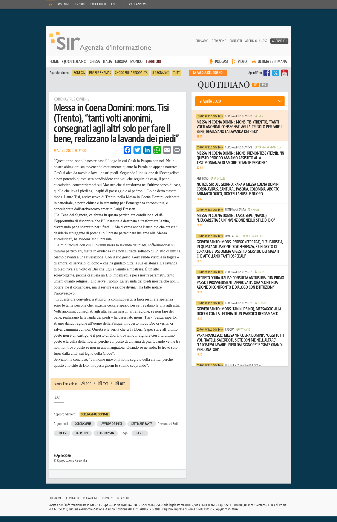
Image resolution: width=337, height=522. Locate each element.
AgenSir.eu (279, 41)
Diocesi (62, 434)
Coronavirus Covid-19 (94, 415)
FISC (113, 4)
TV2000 (80, 4)
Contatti (236, 41)
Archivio (251, 41)
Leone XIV (78, 73)
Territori (153, 61)
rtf (122, 384)
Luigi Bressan (105, 434)
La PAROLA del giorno (207, 73)
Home (54, 61)
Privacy (107, 503)
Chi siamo (202, 41)
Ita (255, 85)
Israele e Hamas (100, 73)
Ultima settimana (269, 61)
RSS (265, 41)
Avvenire (63, 4)
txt (105, 384)
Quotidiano (74, 62)
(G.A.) (57, 398)
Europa (121, 61)
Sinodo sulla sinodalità (131, 73)
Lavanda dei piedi (111, 424)
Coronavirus (83, 424)
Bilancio (123, 503)
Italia (107, 61)
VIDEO (242, 61)
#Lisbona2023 (160, 73)
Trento (139, 434)
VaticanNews (138, 4)
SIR (50, 4)
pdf (88, 384)
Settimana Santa (141, 424)
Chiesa (95, 61)
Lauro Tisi (82, 434)
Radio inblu (98, 4)
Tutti (176, 73)
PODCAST (221, 61)
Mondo (136, 61)
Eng (264, 85)
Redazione (219, 41)
